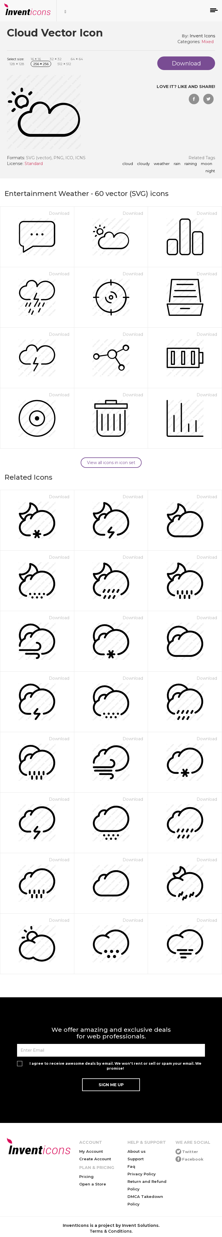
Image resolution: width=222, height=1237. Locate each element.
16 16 (36, 59)
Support (135, 1159)
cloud (127, 164)
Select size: (15, 59)
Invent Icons (202, 36)
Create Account (95, 1159)
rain (177, 164)
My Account (91, 1151)
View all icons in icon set (111, 462)
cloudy (143, 164)
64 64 (77, 59)
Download (59, 213)
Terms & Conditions (111, 1231)
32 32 (56, 59)
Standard (34, 163)
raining (190, 164)
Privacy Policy (141, 1174)
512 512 (64, 64)
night (210, 171)
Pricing (86, 1176)
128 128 (17, 64)
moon (206, 164)
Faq (131, 1166)
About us (136, 1151)
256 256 (41, 64)
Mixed (207, 41)
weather (162, 164)
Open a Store (92, 1184)
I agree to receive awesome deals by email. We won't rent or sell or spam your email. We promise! (115, 1066)
